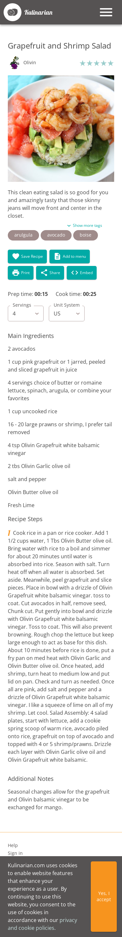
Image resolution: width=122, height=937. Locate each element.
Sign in (15, 853)
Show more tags (87, 225)
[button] (22, 62)
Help (13, 845)
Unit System (67, 305)
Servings (22, 305)
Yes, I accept (104, 896)
